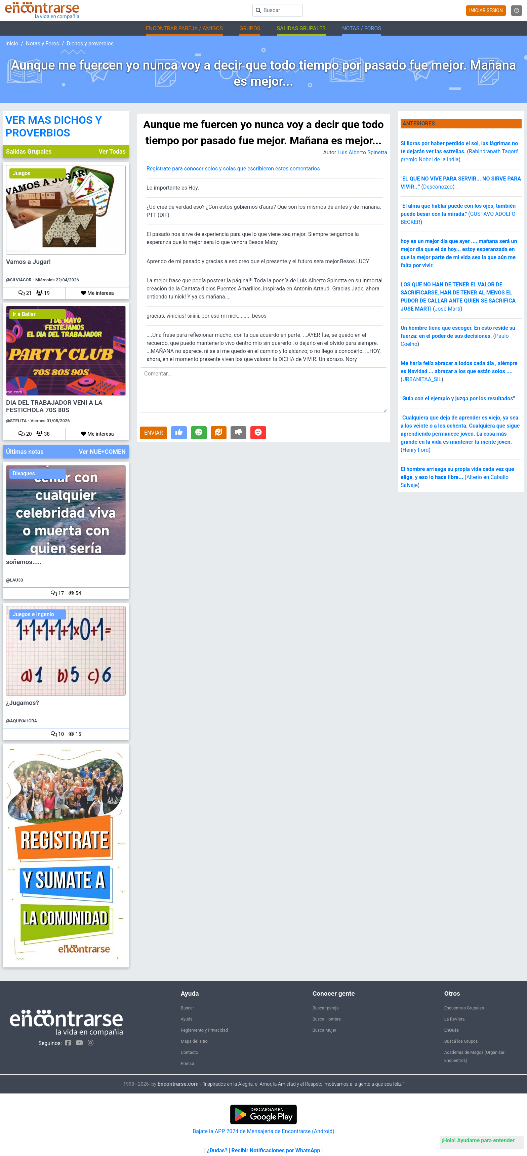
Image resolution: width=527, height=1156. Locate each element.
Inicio (11, 43)
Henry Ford (415, 450)
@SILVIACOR (19, 279)
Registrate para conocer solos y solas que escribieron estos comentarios (233, 168)
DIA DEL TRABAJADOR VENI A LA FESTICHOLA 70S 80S (54, 406)
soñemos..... (23, 562)
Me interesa (97, 293)
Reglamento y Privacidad (204, 1030)
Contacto (189, 1052)
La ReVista (454, 1019)
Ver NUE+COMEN (102, 451)
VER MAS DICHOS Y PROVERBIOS (53, 126)
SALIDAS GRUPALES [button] (301, 28)
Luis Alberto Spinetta (362, 152)
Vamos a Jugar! (28, 262)
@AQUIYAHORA (21, 720)
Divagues (24, 473)
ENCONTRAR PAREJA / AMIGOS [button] (184, 28)
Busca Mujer (324, 1030)
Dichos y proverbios (90, 43)
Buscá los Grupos (461, 1041)
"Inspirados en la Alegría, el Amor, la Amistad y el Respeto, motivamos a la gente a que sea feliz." (303, 1084)
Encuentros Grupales (464, 1007)
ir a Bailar (24, 314)
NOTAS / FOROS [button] (361, 28)
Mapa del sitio (194, 1041)
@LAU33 (14, 580)
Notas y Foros (42, 43)
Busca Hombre (327, 1019)
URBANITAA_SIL (421, 379)
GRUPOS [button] (249, 28)
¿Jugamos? (22, 703)
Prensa (187, 1063)
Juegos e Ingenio (33, 614)
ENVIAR (153, 433)
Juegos (22, 173)
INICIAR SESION (486, 10)
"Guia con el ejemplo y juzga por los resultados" (458, 398)
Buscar (187, 1007)
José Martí (447, 309)
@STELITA (16, 420)
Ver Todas (112, 151)
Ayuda (187, 1019)
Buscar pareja (326, 1007)
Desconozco (438, 187)
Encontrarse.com (178, 1084)
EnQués (451, 1030)
